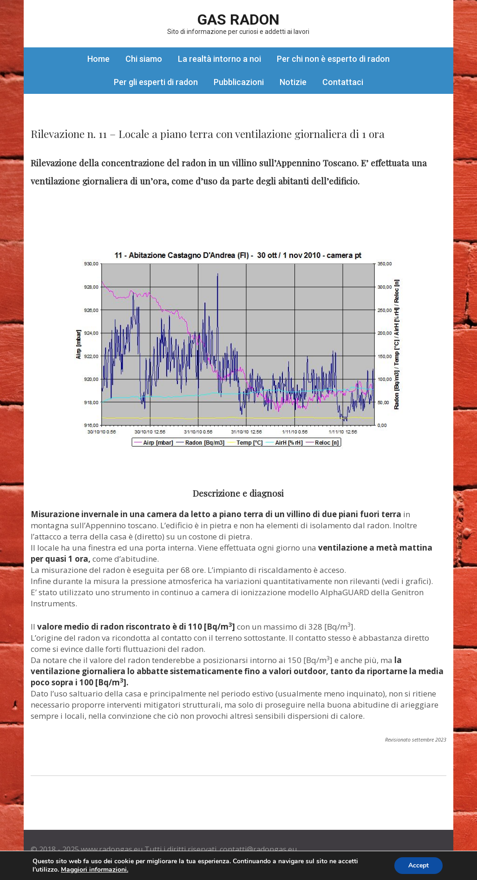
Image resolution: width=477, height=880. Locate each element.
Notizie (293, 82)
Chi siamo (143, 59)
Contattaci (342, 82)
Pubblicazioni (239, 82)
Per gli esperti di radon (156, 82)
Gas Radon (238, 19)
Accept (418, 865)
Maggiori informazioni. (94, 869)
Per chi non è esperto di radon (333, 59)
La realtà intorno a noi (219, 59)
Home (98, 59)
